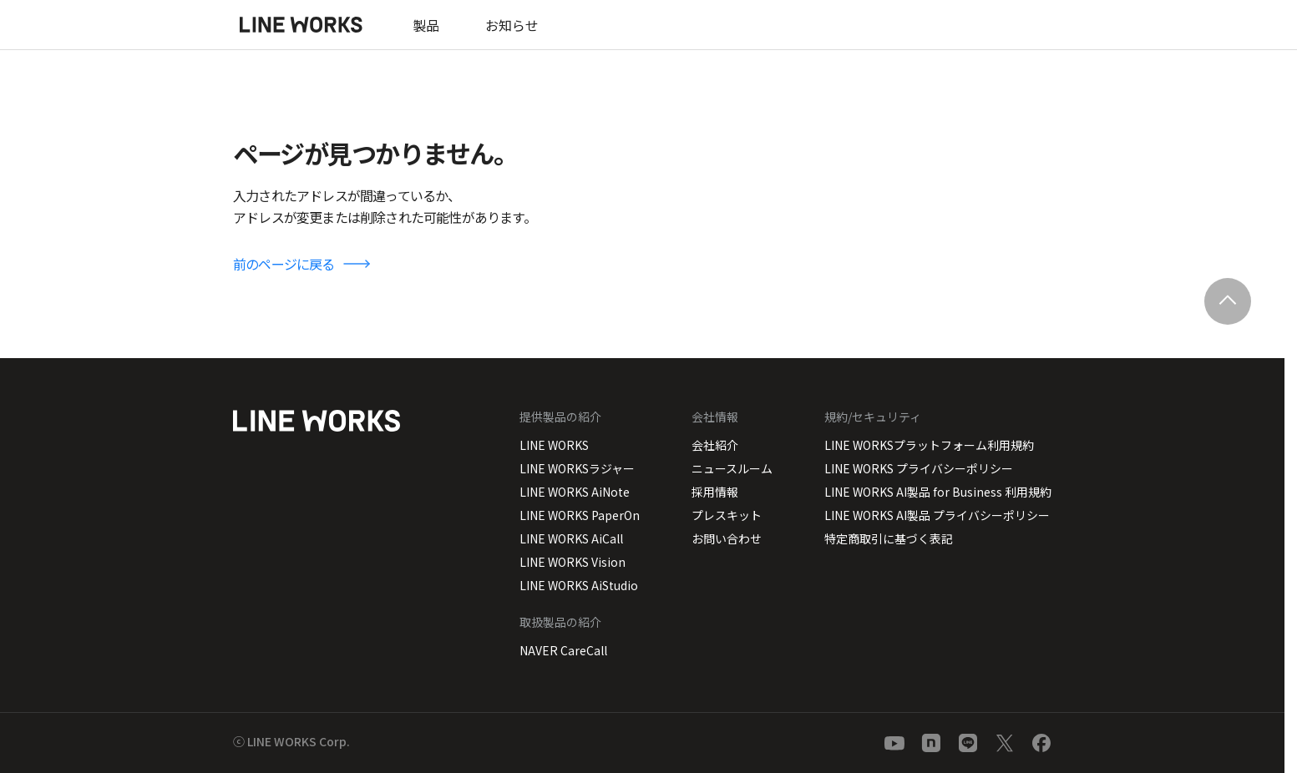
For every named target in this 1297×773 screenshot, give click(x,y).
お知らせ (512, 25)
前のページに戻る (284, 264)
